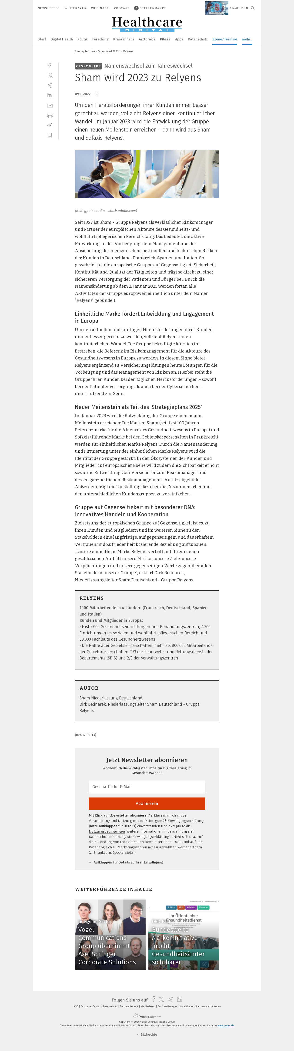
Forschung (100, 39)
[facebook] (50, 65)
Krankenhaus (123, 39)
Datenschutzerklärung (107, 837)
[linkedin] (50, 95)
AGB (76, 1006)
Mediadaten (148, 1006)
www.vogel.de (226, 1025)
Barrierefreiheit (129, 1006)
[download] (50, 125)
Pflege (165, 39)
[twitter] (50, 75)
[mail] (50, 105)
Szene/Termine (224, 39)
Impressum (203, 1006)
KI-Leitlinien (187, 1006)
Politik (82, 39)
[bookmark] (97, 94)
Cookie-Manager (168, 1006)
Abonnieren (147, 803)
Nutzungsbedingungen (107, 831)
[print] (50, 115)
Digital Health (62, 39)
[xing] (50, 85)
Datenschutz (198, 39)
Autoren (216, 1006)
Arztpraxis (147, 39)
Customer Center (91, 1006)
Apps (179, 39)
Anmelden (239, 8)
